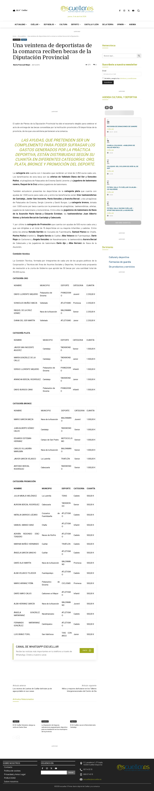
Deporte (24, 40)
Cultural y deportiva (119, 257)
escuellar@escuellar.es (92, 779)
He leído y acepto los (119, 78)
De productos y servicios (122, 266)
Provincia (45, 721)
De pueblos (22, 36)
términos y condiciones (128, 78)
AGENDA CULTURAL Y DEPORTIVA (119, 97)
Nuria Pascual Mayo (21, 65)
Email (104, 71)
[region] (56, 752)
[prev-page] (14, 737)
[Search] (71, 772)
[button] (138, 10)
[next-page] (18, 737)
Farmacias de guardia (120, 261)
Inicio (14, 36)
